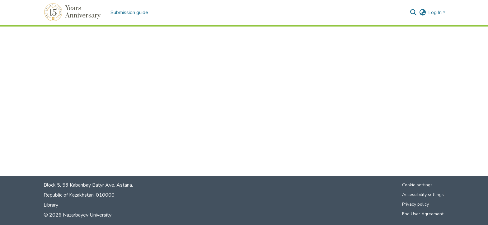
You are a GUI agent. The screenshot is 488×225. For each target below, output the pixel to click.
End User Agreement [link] (422, 214)
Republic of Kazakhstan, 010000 (79, 195)
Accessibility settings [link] (423, 195)
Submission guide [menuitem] (129, 12)
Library (51, 205)
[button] (73, 12)
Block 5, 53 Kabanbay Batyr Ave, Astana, (88, 185)
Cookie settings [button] (417, 185)
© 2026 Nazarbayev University (77, 215)
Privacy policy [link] (415, 204)
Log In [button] (435, 12)
